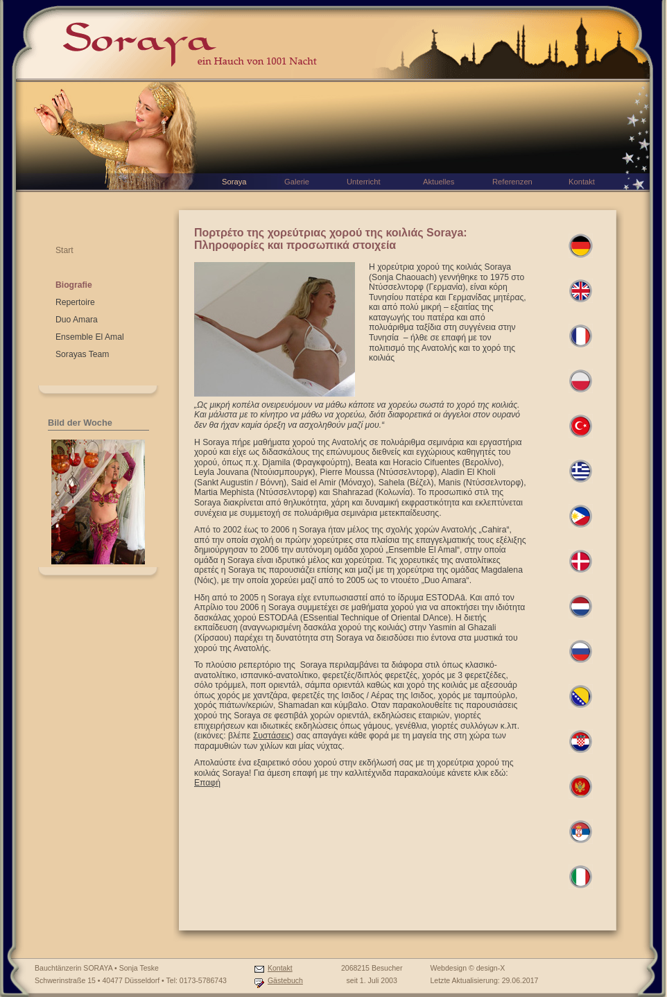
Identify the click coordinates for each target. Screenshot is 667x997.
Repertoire (75, 302)
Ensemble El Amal (89, 337)
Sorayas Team (82, 354)
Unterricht (364, 181)
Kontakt (280, 968)
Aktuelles (438, 181)
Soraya (234, 181)
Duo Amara (76, 319)
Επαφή (207, 783)
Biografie (73, 285)
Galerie (296, 181)
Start (64, 250)
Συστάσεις (272, 735)
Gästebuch (285, 980)
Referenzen (512, 181)
